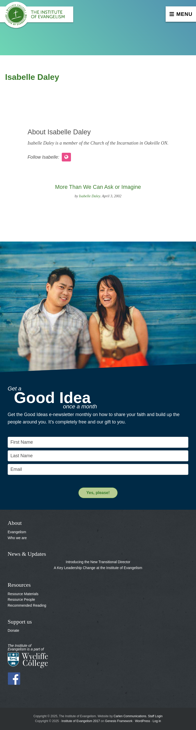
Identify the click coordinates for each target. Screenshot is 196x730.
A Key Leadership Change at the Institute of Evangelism (98, 568)
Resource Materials (23, 594)
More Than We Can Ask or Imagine (98, 187)
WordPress (142, 721)
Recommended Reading (27, 605)
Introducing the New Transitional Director (98, 562)
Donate (13, 630)
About (15, 523)
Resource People (21, 599)
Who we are (17, 538)
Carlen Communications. (130, 716)
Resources (19, 585)
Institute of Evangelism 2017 (81, 721)
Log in (157, 721)
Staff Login (155, 716)
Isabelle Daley (89, 196)
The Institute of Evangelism (38, 16)
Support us (20, 621)
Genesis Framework (118, 721)
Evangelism (17, 532)
